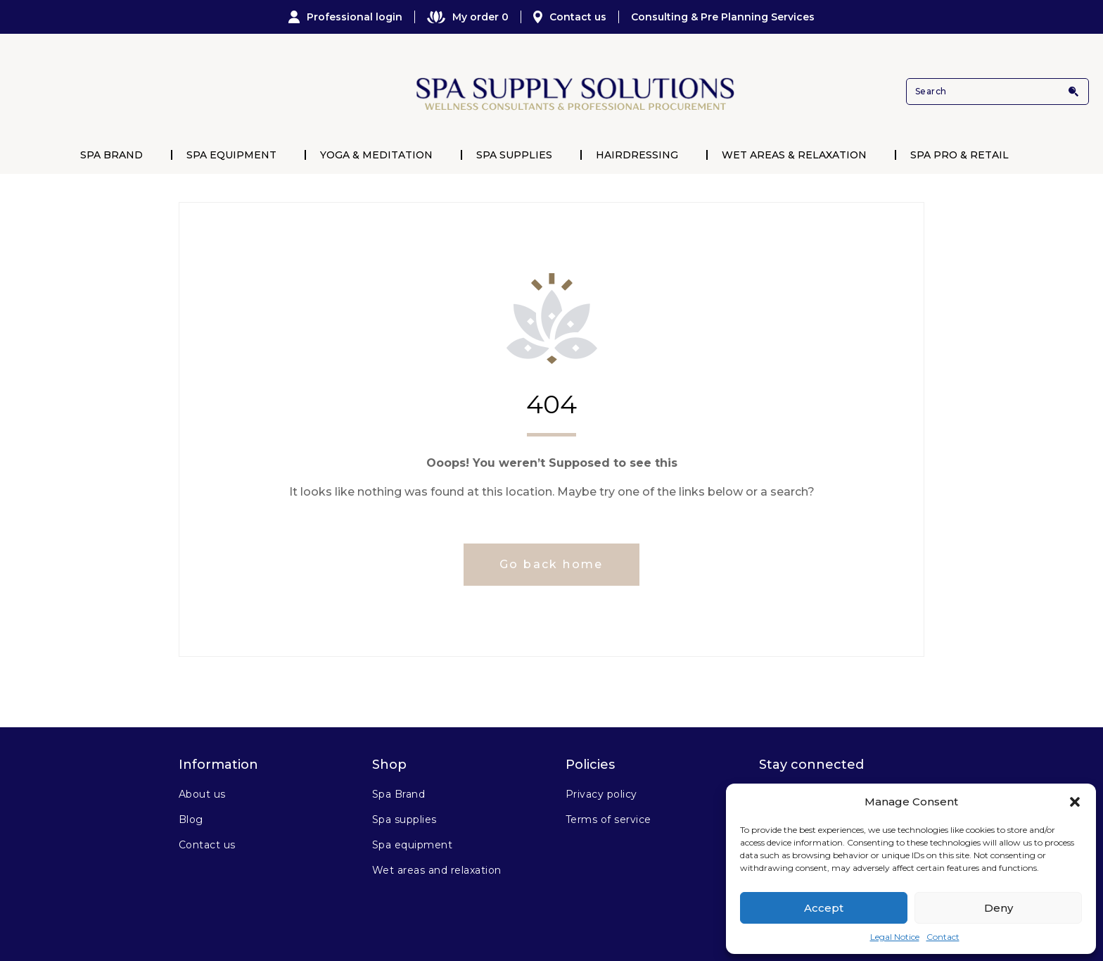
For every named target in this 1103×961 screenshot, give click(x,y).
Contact (942, 936)
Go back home (551, 564)
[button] (1075, 802)
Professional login (345, 17)
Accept (823, 908)
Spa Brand (111, 155)
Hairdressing (637, 155)
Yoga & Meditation (376, 155)
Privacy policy (601, 794)
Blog (191, 819)
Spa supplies (404, 819)
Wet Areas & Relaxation (794, 155)
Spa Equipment (231, 155)
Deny (998, 908)
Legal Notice (894, 936)
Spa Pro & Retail (959, 155)
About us (202, 794)
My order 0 (468, 17)
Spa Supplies (514, 155)
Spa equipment (412, 844)
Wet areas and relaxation (437, 870)
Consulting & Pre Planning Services (723, 17)
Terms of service (608, 819)
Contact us (569, 17)
